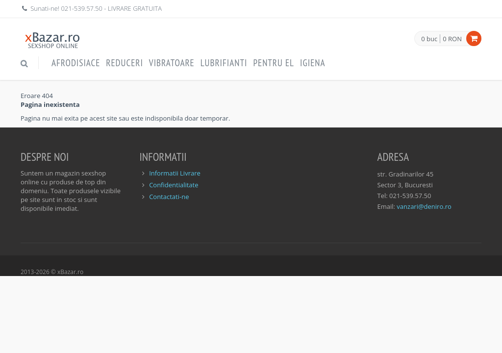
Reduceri (124, 63)
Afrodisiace (75, 63)
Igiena (313, 63)
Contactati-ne (169, 196)
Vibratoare (172, 63)
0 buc (429, 39)
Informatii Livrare (175, 173)
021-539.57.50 (81, 8)
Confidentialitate (173, 184)
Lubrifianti (224, 63)
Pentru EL (273, 63)
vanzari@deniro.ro (424, 206)
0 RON (452, 38)
